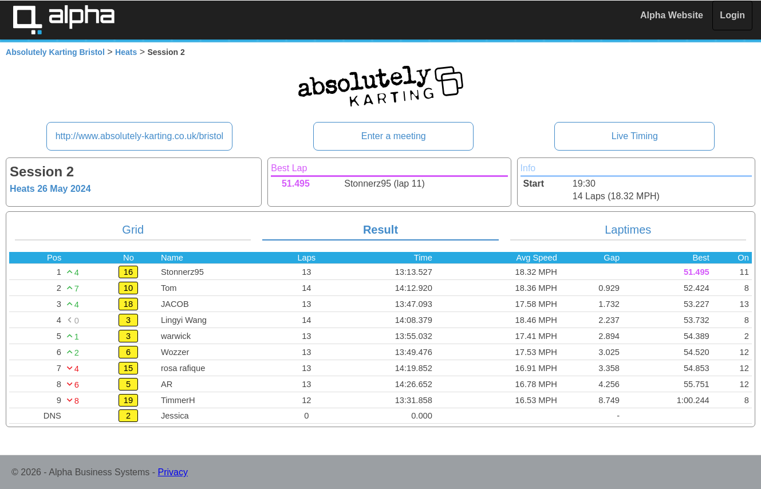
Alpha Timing (64, 20)
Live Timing (635, 136)
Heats (126, 52)
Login (732, 15)
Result (380, 229)
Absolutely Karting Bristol (55, 52)
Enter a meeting (393, 136)
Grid (133, 229)
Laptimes (628, 229)
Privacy (173, 472)
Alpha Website (671, 15)
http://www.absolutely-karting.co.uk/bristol (139, 136)
